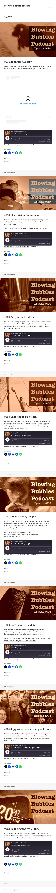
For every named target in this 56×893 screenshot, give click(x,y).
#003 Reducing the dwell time (22, 828)
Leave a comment (10, 172)
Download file (9, 145)
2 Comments (9, 374)
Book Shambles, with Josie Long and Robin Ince (20, 641)
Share (48, 142)
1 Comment (9, 884)
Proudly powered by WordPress (12, 890)
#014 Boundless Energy (18, 61)
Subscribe (42, 142)
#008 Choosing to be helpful (20, 416)
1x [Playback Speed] (15, 139)
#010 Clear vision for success (21, 215)
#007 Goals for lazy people (20, 516)
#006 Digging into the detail (20, 625)
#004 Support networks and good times (27, 729)
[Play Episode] (7, 138)
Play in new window (22, 145)
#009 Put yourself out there (20, 317)
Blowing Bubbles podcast (17, 5)
